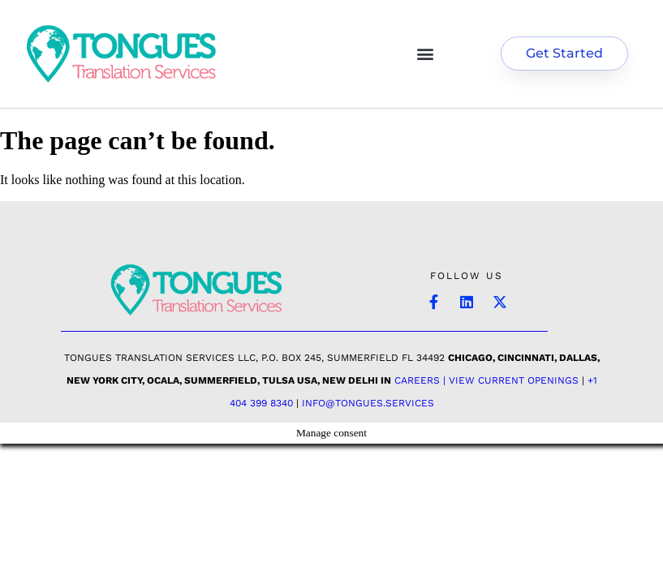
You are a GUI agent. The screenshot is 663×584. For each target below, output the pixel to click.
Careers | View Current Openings (486, 380)
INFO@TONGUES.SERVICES (368, 403)
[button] (425, 54)
